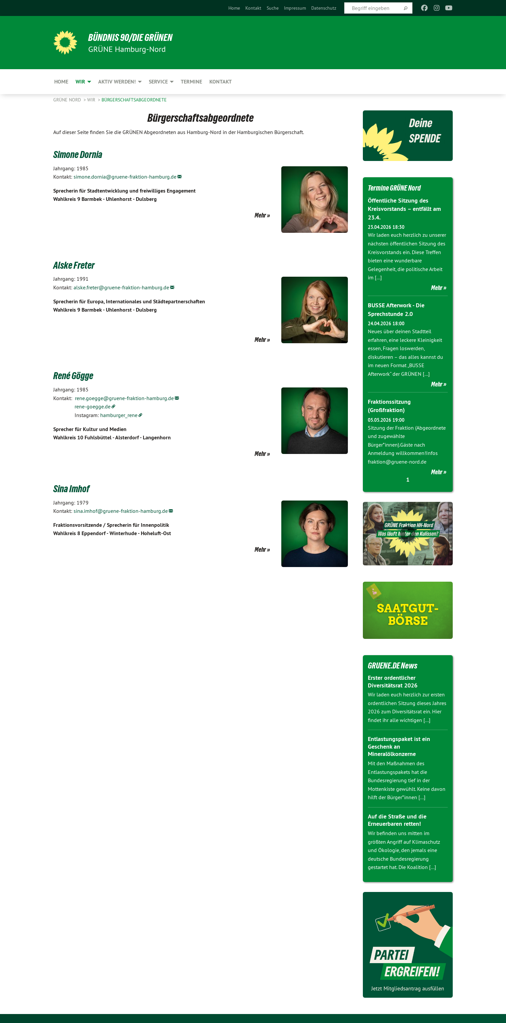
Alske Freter (76, 264)
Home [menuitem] (61, 81)
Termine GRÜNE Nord (398, 187)
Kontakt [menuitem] (220, 81)
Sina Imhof (74, 488)
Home (234, 8)
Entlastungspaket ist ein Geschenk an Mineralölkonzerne (399, 745)
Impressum (295, 8)
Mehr (260, 215)
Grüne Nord (67, 100)
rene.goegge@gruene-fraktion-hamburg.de (124, 398)
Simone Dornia (81, 154)
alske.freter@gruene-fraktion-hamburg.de (121, 287)
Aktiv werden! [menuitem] (117, 81)
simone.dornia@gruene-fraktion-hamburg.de (125, 176)
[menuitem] (234, 8)
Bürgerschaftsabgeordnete (134, 100)
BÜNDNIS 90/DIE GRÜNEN (135, 37)
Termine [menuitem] (191, 81)
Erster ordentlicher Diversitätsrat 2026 (392, 680)
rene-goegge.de (93, 406)
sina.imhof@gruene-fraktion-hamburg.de (121, 511)
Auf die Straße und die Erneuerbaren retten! (397, 819)
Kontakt (253, 8)
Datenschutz (323, 8)
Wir (92, 100)
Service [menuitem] (158, 81)
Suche (273, 8)
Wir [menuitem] (80, 81)
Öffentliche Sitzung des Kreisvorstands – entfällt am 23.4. (404, 209)
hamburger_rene (118, 415)
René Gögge (76, 375)
